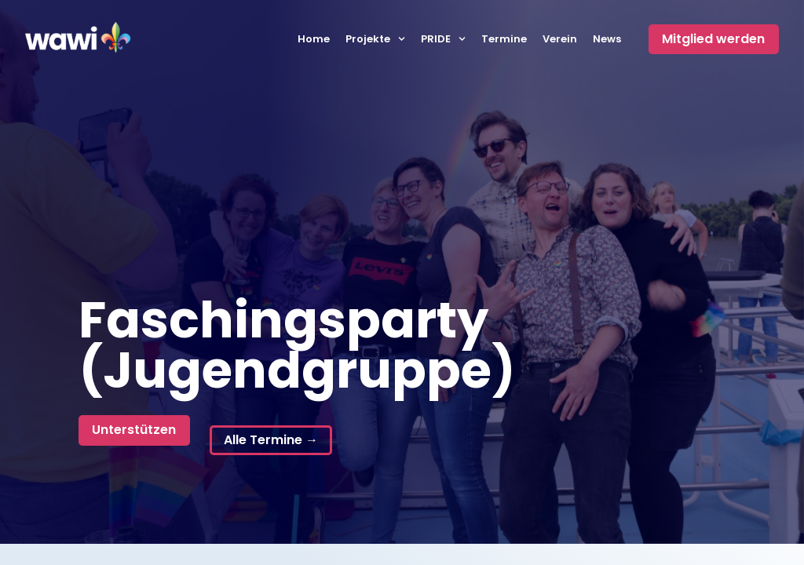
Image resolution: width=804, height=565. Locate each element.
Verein (560, 38)
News (607, 38)
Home (314, 38)
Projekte (375, 39)
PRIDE (443, 39)
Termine (504, 38)
